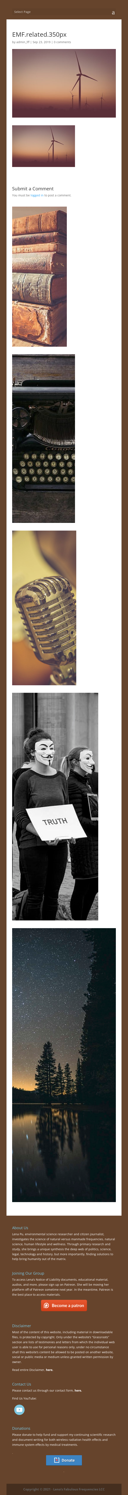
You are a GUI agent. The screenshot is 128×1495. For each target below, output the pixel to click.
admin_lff (22, 42)
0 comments (62, 42)
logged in (37, 195)
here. (49, 1370)
